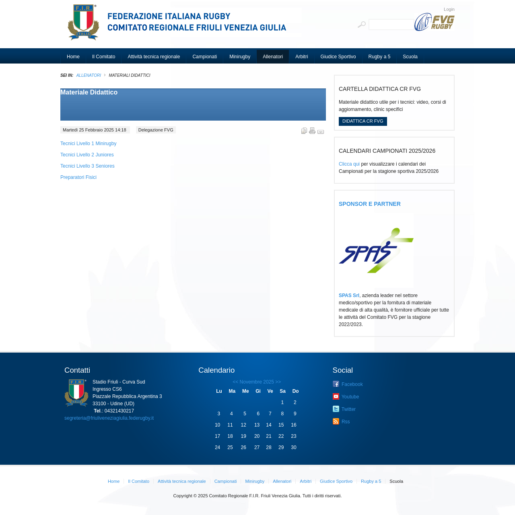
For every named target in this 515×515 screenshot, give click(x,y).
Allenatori (88, 75)
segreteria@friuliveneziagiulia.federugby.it (109, 418)
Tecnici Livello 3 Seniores (87, 166)
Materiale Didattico (88, 92)
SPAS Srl (349, 295)
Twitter (344, 409)
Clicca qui (349, 164)
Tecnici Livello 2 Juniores (87, 155)
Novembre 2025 (257, 382)
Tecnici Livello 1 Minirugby (88, 143)
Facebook (348, 384)
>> (277, 382)
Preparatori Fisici (78, 177)
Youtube (346, 396)
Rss (341, 421)
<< (235, 382)
